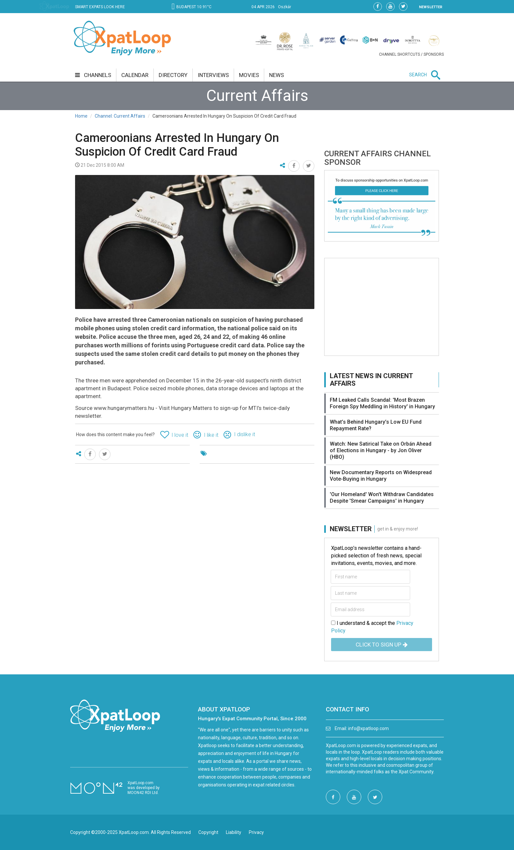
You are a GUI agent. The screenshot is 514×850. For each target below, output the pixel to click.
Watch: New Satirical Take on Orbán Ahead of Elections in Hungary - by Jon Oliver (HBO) (380, 450)
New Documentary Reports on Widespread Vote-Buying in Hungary (381, 475)
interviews (213, 75)
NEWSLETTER (430, 7)
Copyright (208, 832)
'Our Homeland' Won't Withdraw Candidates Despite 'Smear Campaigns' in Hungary (382, 497)
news (276, 75)
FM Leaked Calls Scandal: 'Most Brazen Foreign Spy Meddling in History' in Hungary (382, 403)
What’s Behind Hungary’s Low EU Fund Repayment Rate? (376, 425)
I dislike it (244, 434)
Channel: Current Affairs (120, 116)
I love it (179, 435)
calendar (134, 75)
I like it (211, 435)
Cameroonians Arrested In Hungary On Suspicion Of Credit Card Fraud (177, 145)
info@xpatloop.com (368, 728)
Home (81, 116)
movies (249, 75)
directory (173, 75)
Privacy (256, 832)
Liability (233, 832)
